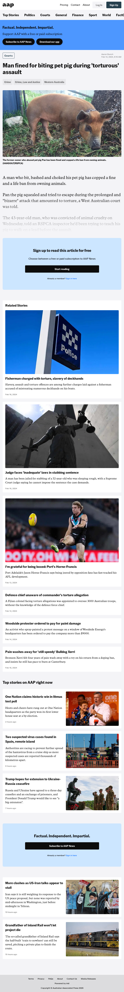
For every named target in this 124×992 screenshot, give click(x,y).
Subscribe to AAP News (18, 41)
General (61, 15)
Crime (7, 82)
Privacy (41, 979)
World (106, 15)
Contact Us (72, 979)
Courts (45, 15)
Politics (29, 15)
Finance (78, 15)
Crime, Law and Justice (27, 82)
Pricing (64, 4)
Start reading (62, 269)
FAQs (50, 979)
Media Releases (88, 979)
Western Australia (54, 82)
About (86, 4)
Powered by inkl (62, 983)
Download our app (49, 41)
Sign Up (114, 5)
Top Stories (11, 15)
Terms (31, 979)
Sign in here (71, 278)
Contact (75, 4)
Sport (93, 15)
